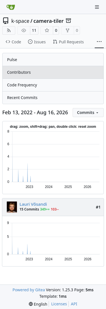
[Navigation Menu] (97, 7)
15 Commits (29, 209)
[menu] (88, 112)
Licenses (59, 303)
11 (34, 30)
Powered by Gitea (28, 289)
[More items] (99, 42)
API (74, 303)
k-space (20, 21)
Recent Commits (22, 97)
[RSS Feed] (8, 30)
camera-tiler (48, 21)
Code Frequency (22, 85)
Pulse (12, 59)
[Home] (11, 7)
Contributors (19, 72)
